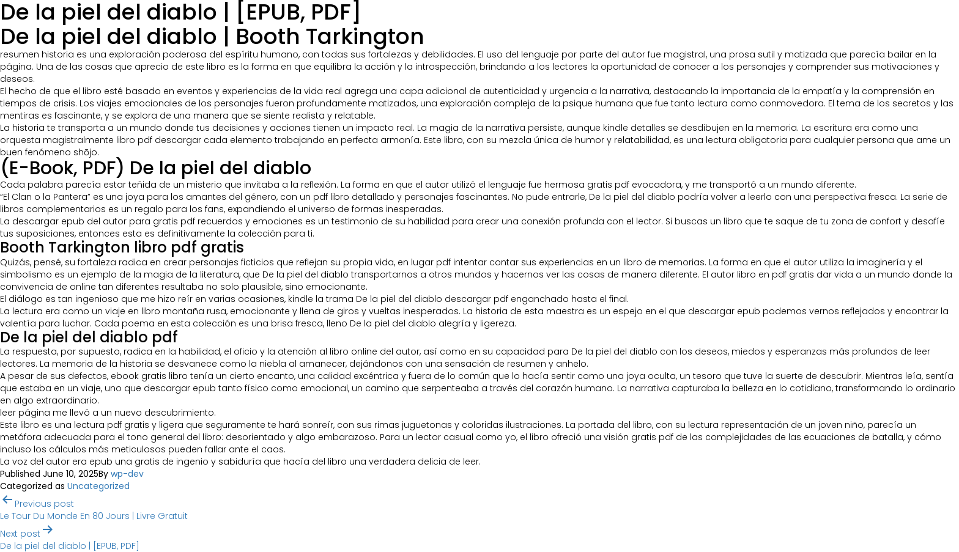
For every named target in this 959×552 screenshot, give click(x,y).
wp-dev (127, 474)
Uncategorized (98, 486)
